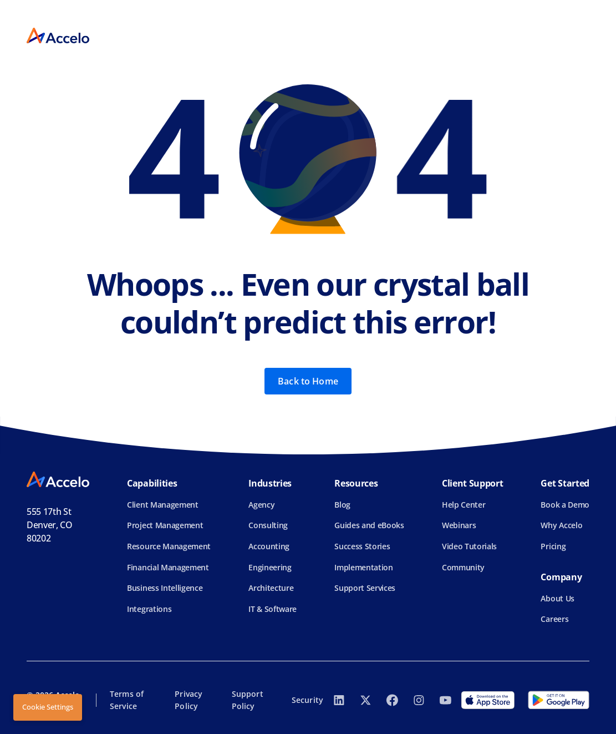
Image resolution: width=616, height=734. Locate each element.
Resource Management (169, 546)
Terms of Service (127, 700)
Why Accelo (561, 525)
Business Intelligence (164, 588)
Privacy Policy (188, 700)
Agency (261, 504)
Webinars (459, 525)
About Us (557, 598)
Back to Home (308, 381)
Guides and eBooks (369, 525)
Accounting (268, 546)
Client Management (162, 504)
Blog (342, 504)
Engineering (269, 567)
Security (307, 700)
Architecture (270, 588)
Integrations (149, 609)
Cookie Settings (47, 707)
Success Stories (362, 546)
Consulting (268, 525)
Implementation (363, 567)
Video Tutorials (469, 546)
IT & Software (272, 609)
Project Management (165, 525)
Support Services (364, 588)
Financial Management (168, 567)
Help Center (463, 504)
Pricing (553, 546)
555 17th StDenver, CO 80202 (50, 524)
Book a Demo (565, 504)
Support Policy (247, 700)
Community (463, 567)
